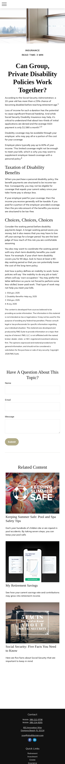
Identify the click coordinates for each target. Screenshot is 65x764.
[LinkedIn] (35, 740)
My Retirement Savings (22, 585)
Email (8, 399)
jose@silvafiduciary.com (32, 735)
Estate (32, 760)
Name (8, 383)
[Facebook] (30, 740)
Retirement (32, 753)
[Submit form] (12, 441)
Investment (32, 756)
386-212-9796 (36, 719)
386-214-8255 (36, 722)
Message (9, 416)
